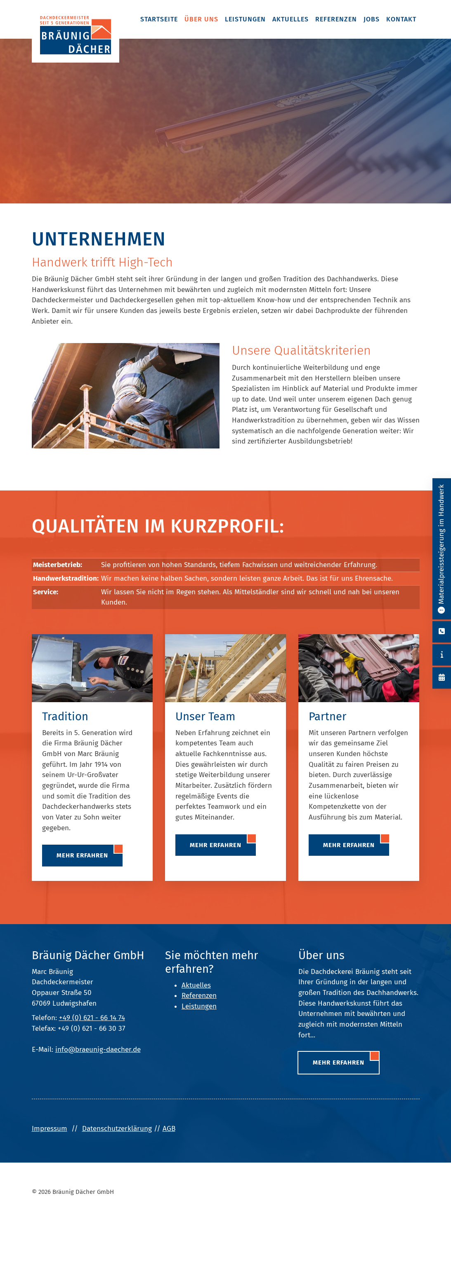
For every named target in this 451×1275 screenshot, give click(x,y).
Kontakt (401, 19)
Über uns (201, 19)
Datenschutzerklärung (117, 1128)
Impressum (49, 1128)
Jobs (372, 19)
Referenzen (336, 19)
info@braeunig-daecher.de (98, 1049)
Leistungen (245, 19)
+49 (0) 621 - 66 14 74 (92, 1017)
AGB (169, 1128)
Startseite (159, 19)
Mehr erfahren (82, 855)
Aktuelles (290, 19)
